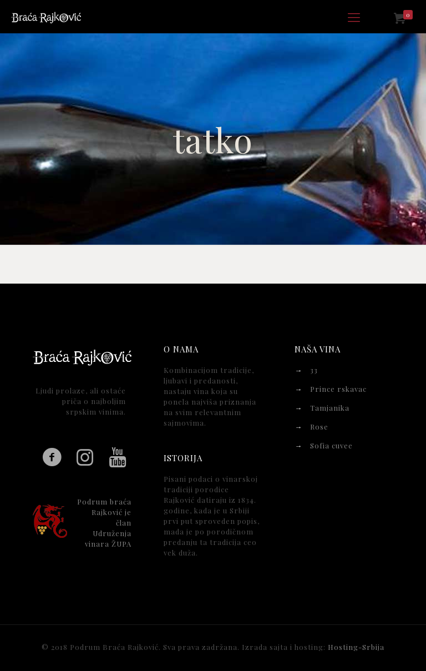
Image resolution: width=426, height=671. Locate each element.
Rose (319, 426)
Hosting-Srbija (356, 647)
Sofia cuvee (331, 445)
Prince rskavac (338, 388)
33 (314, 370)
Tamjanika (329, 407)
